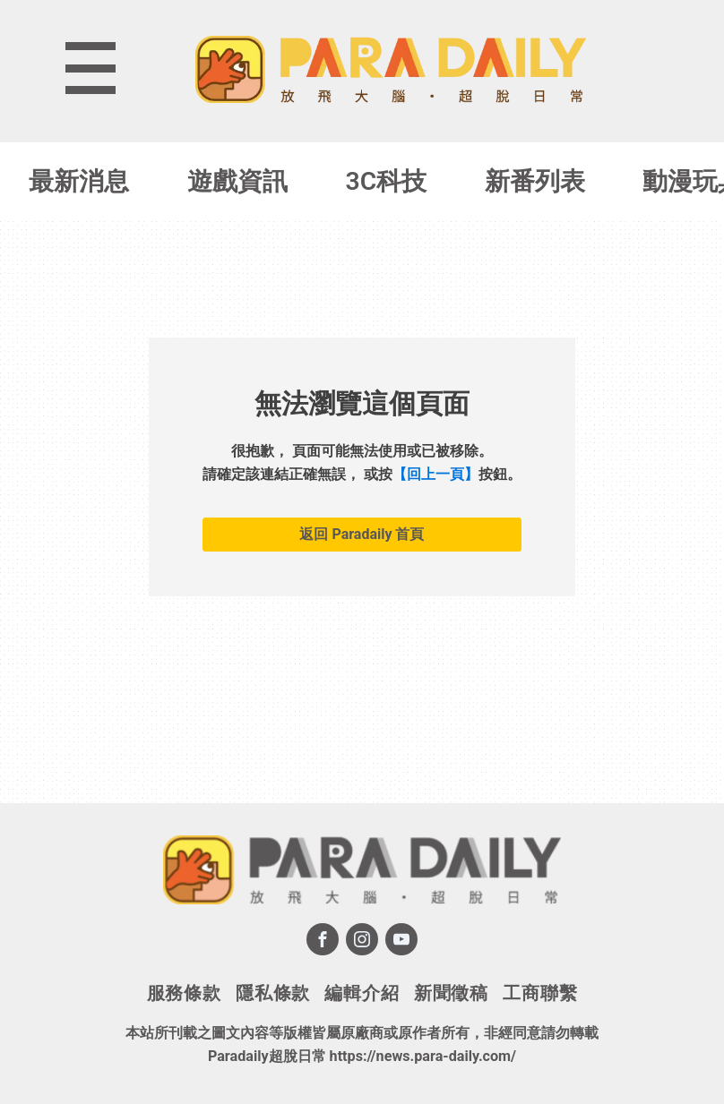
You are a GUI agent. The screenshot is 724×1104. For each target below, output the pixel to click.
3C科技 (386, 181)
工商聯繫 (540, 993)
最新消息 (79, 181)
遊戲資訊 (237, 181)
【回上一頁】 (435, 474)
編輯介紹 (361, 993)
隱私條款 (273, 993)
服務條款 (184, 993)
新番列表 (535, 181)
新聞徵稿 (451, 993)
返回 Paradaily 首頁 (361, 534)
